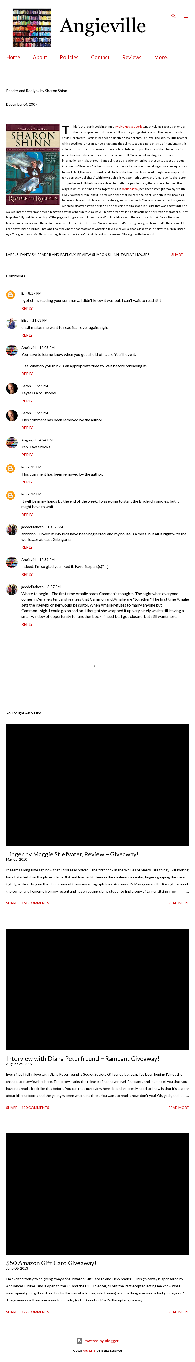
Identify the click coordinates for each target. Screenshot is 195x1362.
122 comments (35, 1312)
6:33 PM (34, 467)
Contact (100, 57)
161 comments (35, 903)
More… (162, 57)
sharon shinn (105, 254)
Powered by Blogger (97, 1340)
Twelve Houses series (129, 126)
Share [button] (177, 254)
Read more (178, 903)
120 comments (35, 1107)
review (84, 254)
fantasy (28, 254)
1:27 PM (41, 386)
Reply (27, 308)
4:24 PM (46, 440)
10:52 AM (55, 527)
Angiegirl (28, 347)
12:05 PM (47, 347)
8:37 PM (54, 586)
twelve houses (135, 254)
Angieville (89, 1350)
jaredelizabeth (32, 527)
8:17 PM (34, 293)
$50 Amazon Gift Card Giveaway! (51, 1262)
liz (22, 293)
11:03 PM (39, 320)
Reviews (131, 57)
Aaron (26, 386)
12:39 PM (47, 559)
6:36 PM (34, 494)
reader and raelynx (56, 254)
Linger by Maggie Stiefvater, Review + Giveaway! (72, 854)
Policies (69, 57)
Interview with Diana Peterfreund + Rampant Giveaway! (82, 1058)
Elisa (24, 320)
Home (13, 57)
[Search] (174, 9)
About (40, 57)
